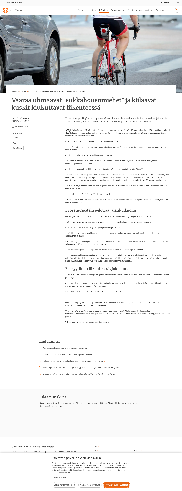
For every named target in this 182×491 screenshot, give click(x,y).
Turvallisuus (17, 148)
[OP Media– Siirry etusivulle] (14, 10)
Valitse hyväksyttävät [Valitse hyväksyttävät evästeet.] (90, 485)
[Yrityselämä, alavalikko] (124, 10)
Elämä (102, 10)
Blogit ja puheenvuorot (138, 10)
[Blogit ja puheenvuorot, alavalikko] (152, 10)
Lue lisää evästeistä (59, 478)
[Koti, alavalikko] (96, 10)
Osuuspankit (161, 10)
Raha (80, 10)
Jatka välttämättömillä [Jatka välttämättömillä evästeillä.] (64, 485)
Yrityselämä (116, 10)
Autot (15, 143)
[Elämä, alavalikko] (108, 10)
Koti (91, 10)
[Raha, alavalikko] (86, 10)
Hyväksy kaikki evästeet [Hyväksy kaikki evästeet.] (116, 485)
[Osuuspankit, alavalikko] (170, 10)
